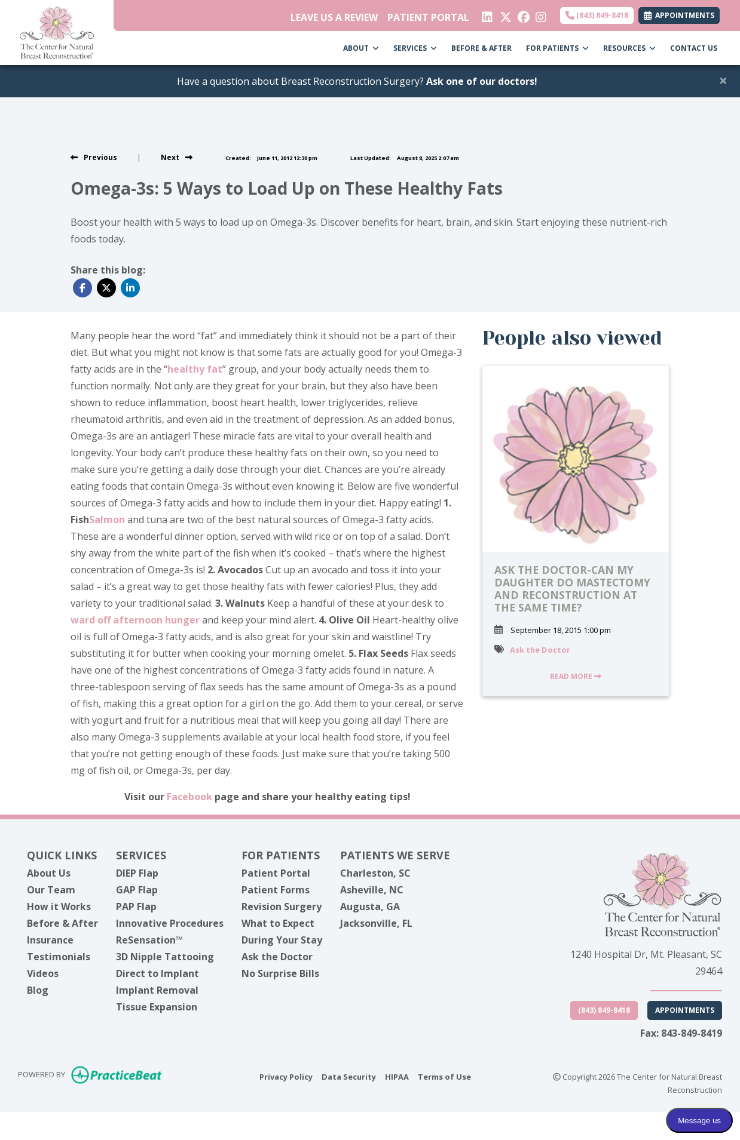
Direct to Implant (157, 973)
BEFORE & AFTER (481, 48)
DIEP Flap (137, 873)
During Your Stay (281, 940)
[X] (504, 14)
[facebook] (522, 14)
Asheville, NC (371, 889)
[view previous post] (94, 157)
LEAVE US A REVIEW (334, 17)
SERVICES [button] (415, 48)
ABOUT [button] (361, 48)
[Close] (723, 80)
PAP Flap (136, 906)
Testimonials (58, 956)
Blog (37, 990)
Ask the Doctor (540, 649)
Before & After (62, 923)
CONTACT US (693, 48)
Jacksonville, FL (376, 923)
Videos (43, 973)
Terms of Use (444, 1076)
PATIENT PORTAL (428, 17)
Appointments (684, 1010)
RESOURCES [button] (629, 48)
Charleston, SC (375, 873)
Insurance (50, 940)
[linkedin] (486, 14)
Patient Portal (275, 873)
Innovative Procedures (170, 923)
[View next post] (176, 157)
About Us (49, 873)
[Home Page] (56, 31)
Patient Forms (275, 889)
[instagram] (540, 14)
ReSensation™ (149, 940)
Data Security (349, 1076)
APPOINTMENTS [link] (679, 15)
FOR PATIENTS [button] (557, 48)
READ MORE (575, 676)
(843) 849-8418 (596, 15)
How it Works (59, 906)
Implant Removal (157, 990)
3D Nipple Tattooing (165, 956)
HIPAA (397, 1076)
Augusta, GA (370, 906)
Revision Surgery (281, 906)
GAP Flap (137, 889)
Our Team (51, 889)
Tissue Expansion (156, 1006)
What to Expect (277, 923)
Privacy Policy (286, 1076)
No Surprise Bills (280, 973)
